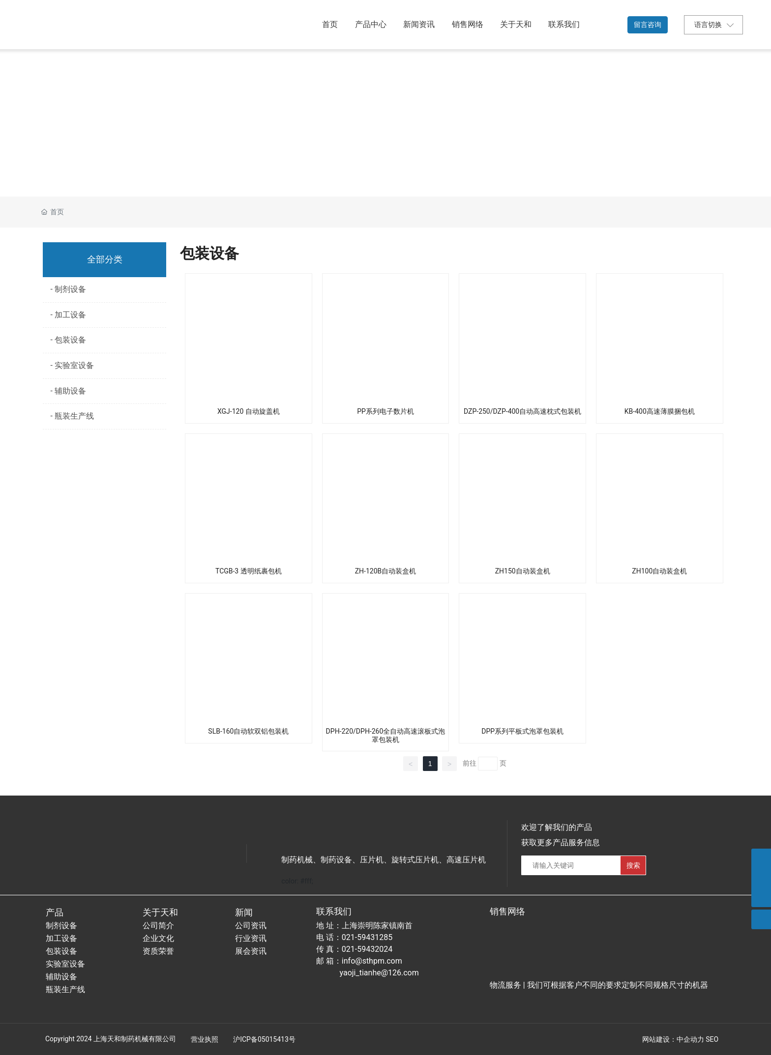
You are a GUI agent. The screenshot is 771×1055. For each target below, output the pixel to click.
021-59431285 (367, 937)
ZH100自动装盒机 (659, 571)
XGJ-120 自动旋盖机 (248, 411)
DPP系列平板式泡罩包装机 (522, 731)
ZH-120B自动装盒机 (385, 571)
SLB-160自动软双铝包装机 (248, 731)
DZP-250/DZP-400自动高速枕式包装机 (522, 411)
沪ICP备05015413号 (264, 1039)
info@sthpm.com (372, 961)
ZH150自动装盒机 (522, 571)
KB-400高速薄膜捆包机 (659, 411)
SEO (712, 1039)
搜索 (633, 865)
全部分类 (104, 259)
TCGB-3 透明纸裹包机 (248, 571)
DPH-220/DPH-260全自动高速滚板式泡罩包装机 (385, 735)
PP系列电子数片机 (385, 411)
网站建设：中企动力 (673, 1039)
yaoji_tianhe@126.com (379, 972)
